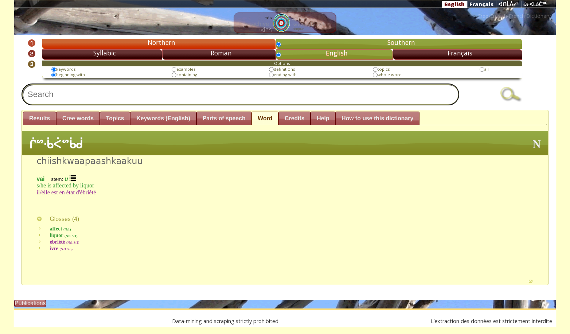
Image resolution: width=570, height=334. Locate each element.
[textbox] (240, 94)
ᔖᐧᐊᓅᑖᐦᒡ (535, 4)
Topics (115, 118)
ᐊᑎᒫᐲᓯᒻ (508, 4)
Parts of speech (224, 118)
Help (323, 118)
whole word (390, 74)
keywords (65, 69)
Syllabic (104, 52)
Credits (295, 118)
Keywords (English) (163, 118)
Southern (401, 42)
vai (40, 179)
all (486, 69)
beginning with (70, 74)
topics (384, 69)
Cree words (78, 118)
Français (481, 4)
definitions (284, 69)
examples (185, 69)
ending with (285, 74)
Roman (221, 52)
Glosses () (57, 219)
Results (39, 118)
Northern (161, 42)
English (454, 4)
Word (265, 118)
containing (186, 74)
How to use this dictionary (377, 118)
